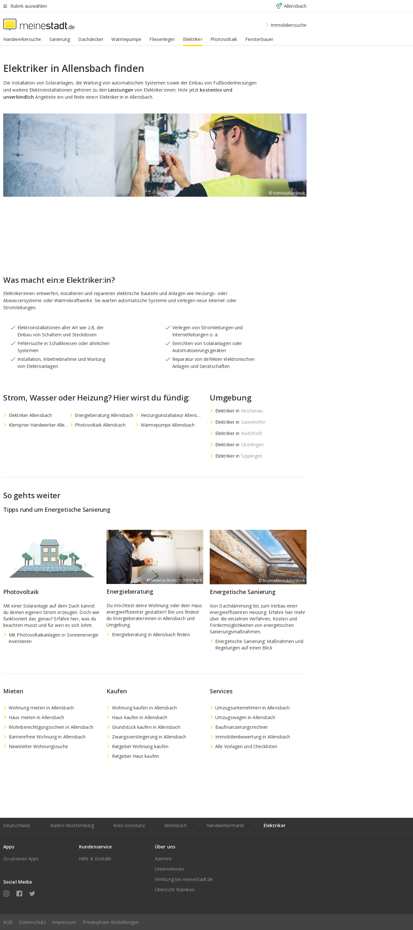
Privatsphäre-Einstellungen (111, 922)
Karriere (163, 859)
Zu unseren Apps (21, 859)
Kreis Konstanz (129, 825)
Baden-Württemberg (72, 825)
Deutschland (16, 825)
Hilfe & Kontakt (95, 859)
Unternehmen (169, 869)
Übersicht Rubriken (175, 889)
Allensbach (175, 825)
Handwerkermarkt (225, 825)
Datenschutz (32, 922)
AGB (8, 922)
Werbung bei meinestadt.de (184, 879)
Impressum (64, 922)
